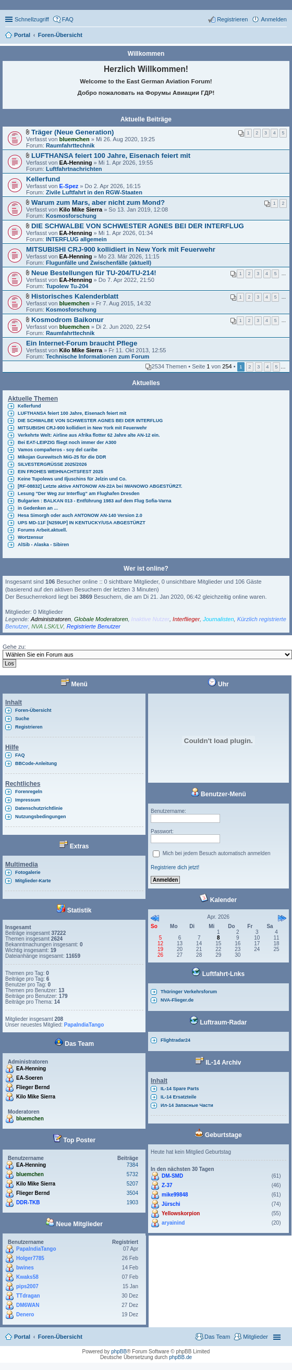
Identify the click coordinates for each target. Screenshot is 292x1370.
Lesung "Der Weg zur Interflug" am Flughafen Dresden (78, 493)
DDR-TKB (28, 1202)
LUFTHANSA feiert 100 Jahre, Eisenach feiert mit (110, 155)
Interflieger (186, 619)
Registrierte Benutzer (93, 626)
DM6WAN (27, 1305)
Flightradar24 (175, 1040)
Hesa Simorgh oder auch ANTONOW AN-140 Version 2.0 (80, 515)
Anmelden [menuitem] (274, 19)
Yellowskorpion (181, 1213)
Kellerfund (43, 179)
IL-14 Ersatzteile (179, 1097)
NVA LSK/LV (47, 626)
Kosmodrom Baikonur (67, 320)
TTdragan (28, 1296)
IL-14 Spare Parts (180, 1088)
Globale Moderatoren (101, 619)
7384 (132, 1165)
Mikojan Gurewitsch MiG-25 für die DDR (62, 457)
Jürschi (171, 1204)
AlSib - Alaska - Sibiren (43, 544)
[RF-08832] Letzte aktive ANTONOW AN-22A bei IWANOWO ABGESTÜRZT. (100, 486)
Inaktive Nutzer (150, 619)
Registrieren (29, 727)
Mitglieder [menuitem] (255, 1337)
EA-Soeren (29, 1078)
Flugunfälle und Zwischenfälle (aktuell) (98, 263)
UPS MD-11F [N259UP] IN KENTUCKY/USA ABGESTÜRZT (81, 522)
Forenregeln (28, 791)
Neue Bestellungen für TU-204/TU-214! (93, 273)
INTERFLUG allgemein (76, 239)
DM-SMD (172, 1176)
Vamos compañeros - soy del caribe (58, 449)
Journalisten (218, 619)
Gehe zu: (14, 647)
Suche (22, 718)
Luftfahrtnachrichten (74, 169)
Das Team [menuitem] (217, 1337)
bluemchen (74, 139)
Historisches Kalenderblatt (74, 296)
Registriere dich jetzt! (175, 867)
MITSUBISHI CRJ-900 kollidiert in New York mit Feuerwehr (120, 249)
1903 (132, 1202)
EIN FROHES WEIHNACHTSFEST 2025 (60, 471)
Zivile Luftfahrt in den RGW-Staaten (94, 192)
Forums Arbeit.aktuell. (42, 530)
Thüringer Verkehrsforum (189, 991)
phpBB (119, 1351)
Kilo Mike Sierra (81, 209)
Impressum (27, 800)
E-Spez (69, 186)
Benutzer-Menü (218, 794)
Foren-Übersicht (33, 710)
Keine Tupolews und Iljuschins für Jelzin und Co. (72, 479)
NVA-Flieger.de (177, 1000)
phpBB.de (180, 1357)
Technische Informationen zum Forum (97, 356)
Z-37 (167, 1185)
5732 (132, 1174)
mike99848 (175, 1195)
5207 (132, 1184)
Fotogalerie (28, 872)
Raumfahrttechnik (70, 145)
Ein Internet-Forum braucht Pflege (81, 343)
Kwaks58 (27, 1277)
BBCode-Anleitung (36, 763)
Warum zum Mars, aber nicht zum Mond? (98, 202)
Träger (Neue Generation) (72, 132)
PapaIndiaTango (84, 1025)
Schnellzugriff (32, 19)
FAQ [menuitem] (68, 19)
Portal (22, 35)
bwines (25, 1267)
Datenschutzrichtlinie (39, 808)
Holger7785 (30, 1258)
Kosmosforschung (71, 216)
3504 (132, 1193)
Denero (25, 1314)
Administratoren (51, 619)
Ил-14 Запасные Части (187, 1105)
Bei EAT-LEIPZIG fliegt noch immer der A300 (67, 442)
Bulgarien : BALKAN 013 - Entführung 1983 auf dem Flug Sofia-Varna (95, 500)
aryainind (173, 1223)
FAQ (20, 755)
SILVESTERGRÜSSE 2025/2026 (52, 464)
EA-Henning (75, 162)
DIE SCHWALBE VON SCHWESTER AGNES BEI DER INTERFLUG (137, 226)
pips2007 (27, 1286)
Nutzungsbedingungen (40, 816)
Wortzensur (30, 537)
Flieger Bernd (33, 1087)
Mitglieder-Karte (33, 880)
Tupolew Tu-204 (67, 286)
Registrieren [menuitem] (232, 19)
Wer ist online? (146, 568)
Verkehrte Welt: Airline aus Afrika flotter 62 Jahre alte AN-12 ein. (89, 435)
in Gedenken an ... (38, 508)
